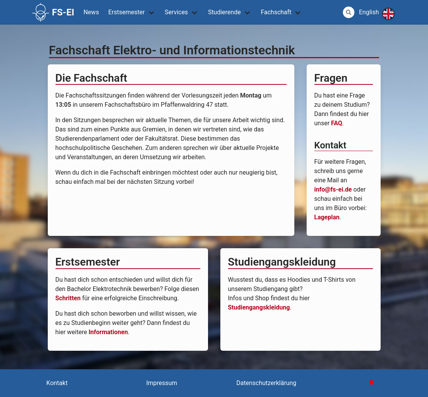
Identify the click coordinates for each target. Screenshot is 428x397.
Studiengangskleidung (259, 307)
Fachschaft (276, 12)
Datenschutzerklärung (267, 383)
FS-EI (53, 12)
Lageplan (327, 217)
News (91, 12)
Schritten (68, 298)
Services (176, 12)
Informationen (108, 332)
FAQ (336, 123)
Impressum (161, 383)
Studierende (224, 12)
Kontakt (56, 383)
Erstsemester (126, 12)
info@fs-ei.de (333, 189)
